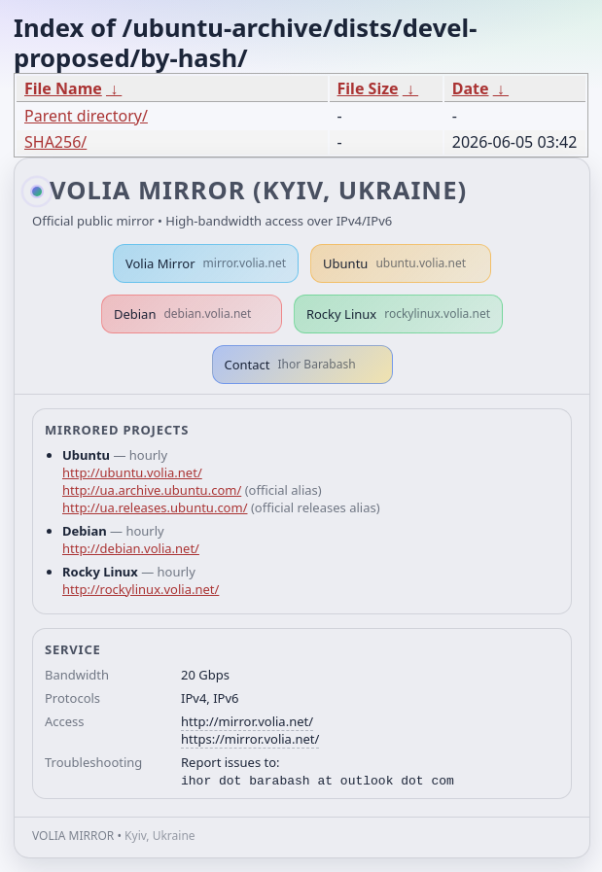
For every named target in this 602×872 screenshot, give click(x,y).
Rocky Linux (398, 314)
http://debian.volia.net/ (130, 548)
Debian (183, 314)
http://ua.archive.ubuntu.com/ (151, 490)
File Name (63, 88)
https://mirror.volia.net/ (250, 739)
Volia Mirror (205, 263)
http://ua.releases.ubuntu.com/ (154, 507)
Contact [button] (290, 364)
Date (470, 88)
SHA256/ (55, 142)
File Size (368, 88)
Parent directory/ (86, 115)
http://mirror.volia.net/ (247, 721)
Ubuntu (394, 263)
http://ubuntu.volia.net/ (132, 472)
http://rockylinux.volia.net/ (140, 589)
